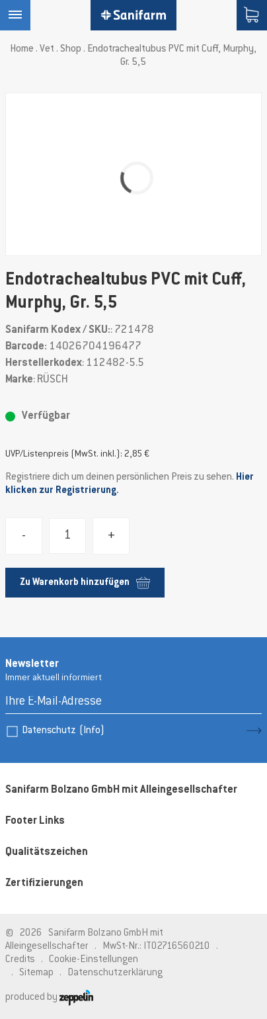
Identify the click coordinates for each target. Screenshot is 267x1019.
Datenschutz (63, 731)
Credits (20, 960)
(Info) (91, 731)
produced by (49, 997)
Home (22, 49)
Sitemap (36, 973)
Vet (47, 49)
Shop (70, 49)
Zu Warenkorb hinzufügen (85, 583)
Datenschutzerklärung (115, 973)
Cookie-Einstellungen (93, 960)
